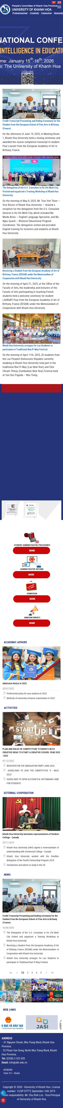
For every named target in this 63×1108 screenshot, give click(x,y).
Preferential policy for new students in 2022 (27, 693)
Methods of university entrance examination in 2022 (31, 698)
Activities (10, 707)
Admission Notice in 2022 (15, 683)
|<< (11, 972)
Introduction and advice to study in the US (26, 865)
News (7, 874)
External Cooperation (18, 793)
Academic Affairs (15, 642)
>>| (52, 972)
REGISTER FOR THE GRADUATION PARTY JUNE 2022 (31, 765)
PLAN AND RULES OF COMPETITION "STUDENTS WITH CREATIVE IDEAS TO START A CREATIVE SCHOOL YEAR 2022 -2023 (31, 752)
